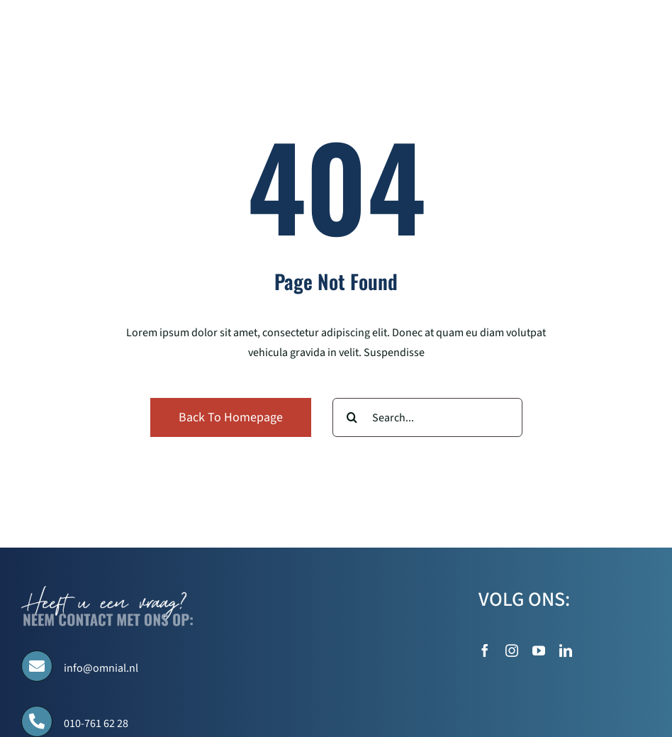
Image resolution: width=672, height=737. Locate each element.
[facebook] (484, 650)
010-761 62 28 (96, 723)
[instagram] (511, 650)
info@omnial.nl (101, 668)
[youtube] (538, 650)
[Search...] (427, 417)
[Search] (351, 417)
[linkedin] (565, 650)
